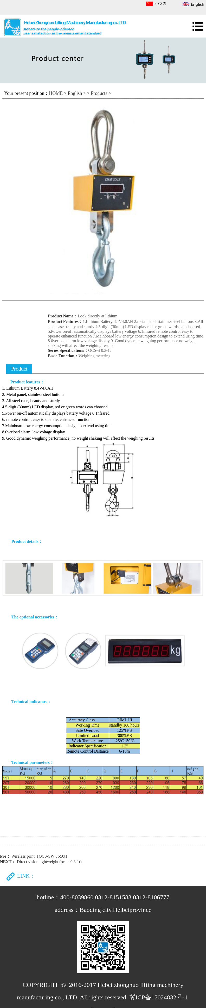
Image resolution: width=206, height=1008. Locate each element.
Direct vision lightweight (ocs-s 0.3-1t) (49, 861)
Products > (101, 93)
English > (77, 93)
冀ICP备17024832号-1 (158, 997)
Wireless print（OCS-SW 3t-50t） (40, 856)
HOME (56, 93)
